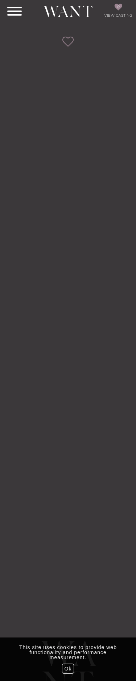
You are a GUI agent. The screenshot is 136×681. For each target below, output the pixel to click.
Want (68, 12)
